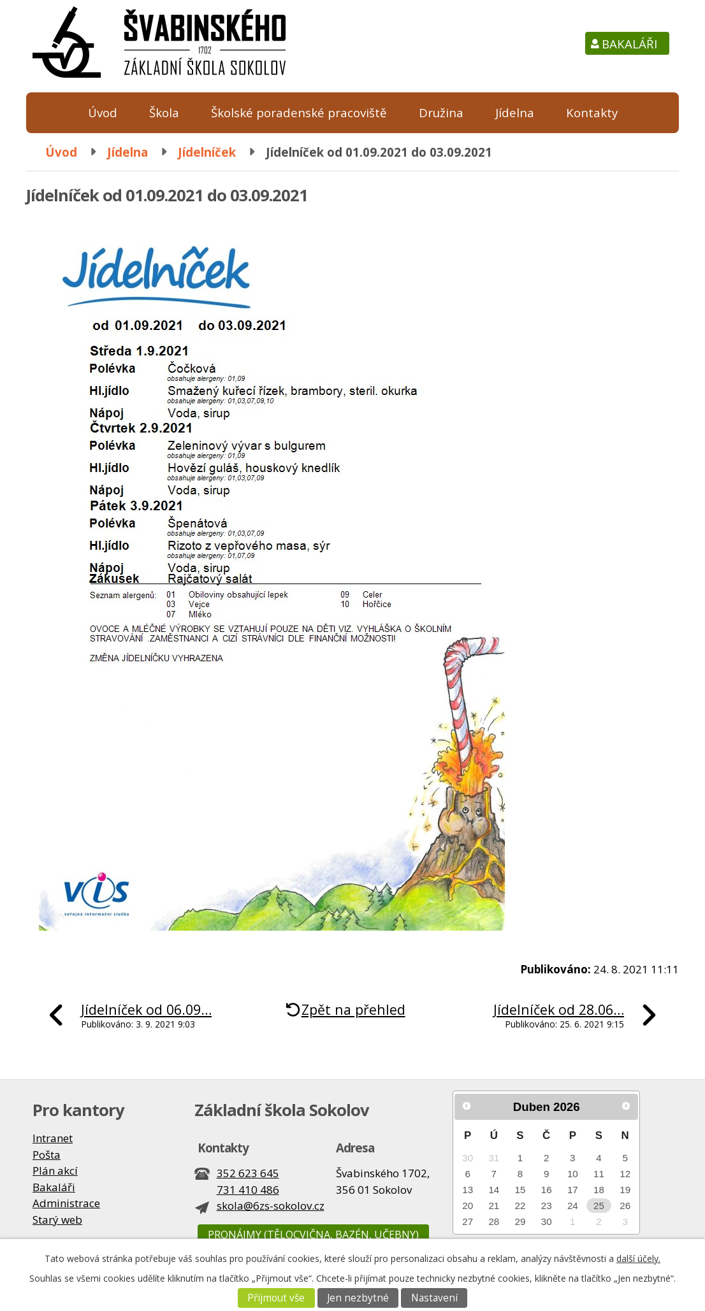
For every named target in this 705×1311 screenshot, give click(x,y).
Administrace (66, 1203)
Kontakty (592, 112)
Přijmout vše (276, 1298)
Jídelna (514, 112)
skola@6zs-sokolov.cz (270, 1205)
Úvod (102, 112)
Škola (164, 112)
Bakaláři (629, 44)
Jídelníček (207, 152)
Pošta (47, 1154)
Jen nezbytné (358, 1298)
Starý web (57, 1219)
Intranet (53, 1138)
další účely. (638, 1258)
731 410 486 (248, 1189)
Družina (441, 112)
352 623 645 (248, 1173)
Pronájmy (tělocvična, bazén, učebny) (313, 1235)
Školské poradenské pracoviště (299, 112)
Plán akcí (55, 1170)
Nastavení (434, 1298)
